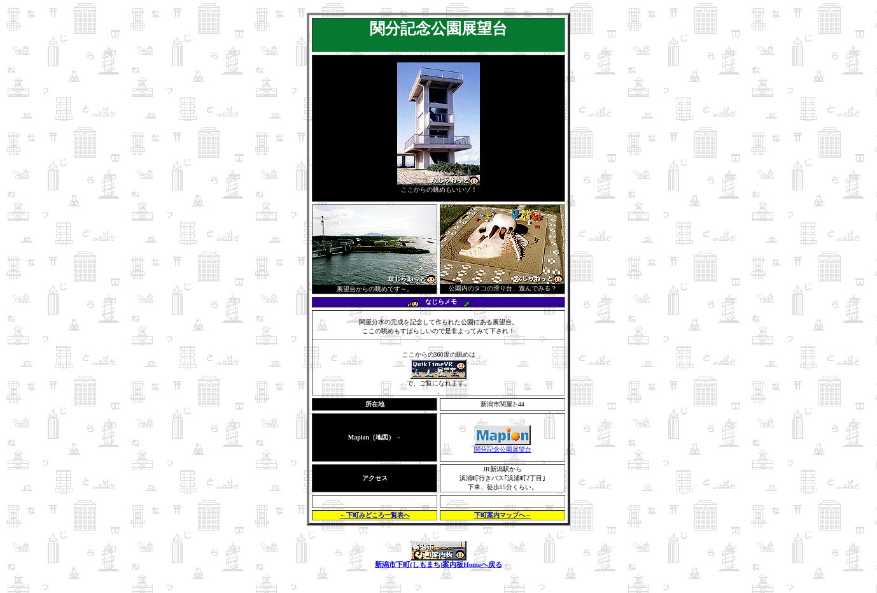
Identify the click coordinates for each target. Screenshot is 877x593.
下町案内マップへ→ (502, 514)
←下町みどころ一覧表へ (375, 514)
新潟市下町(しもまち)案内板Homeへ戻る (438, 561)
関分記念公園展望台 (502, 446)
